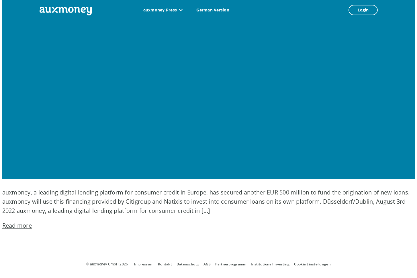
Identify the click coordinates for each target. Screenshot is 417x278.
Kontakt (165, 264)
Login (363, 10)
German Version (212, 10)
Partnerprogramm (230, 264)
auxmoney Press (160, 10)
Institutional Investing (270, 264)
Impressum (143, 264)
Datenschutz (188, 264)
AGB (207, 264)
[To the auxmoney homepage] (66, 11)
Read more (17, 225)
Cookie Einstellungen (312, 264)
